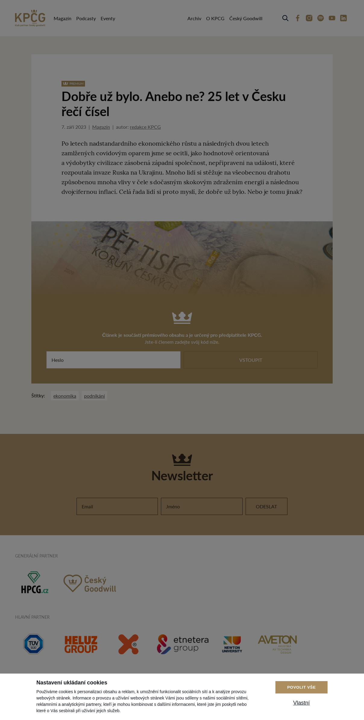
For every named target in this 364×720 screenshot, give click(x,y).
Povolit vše (301, 687)
